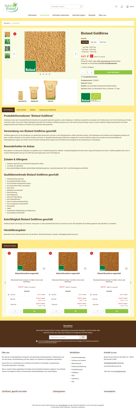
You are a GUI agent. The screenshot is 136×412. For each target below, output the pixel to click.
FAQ (72, 381)
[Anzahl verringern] (83, 72)
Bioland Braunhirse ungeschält (27, 273)
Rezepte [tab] (32, 110)
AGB (80, 341)
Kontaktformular (120, 371)
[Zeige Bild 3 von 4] (46, 74)
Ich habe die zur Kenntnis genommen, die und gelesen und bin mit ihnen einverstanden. (68, 341)
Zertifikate (74, 372)
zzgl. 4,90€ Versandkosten (102, 61)
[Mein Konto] (121, 6)
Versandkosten (63, 405)
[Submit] (83, 337)
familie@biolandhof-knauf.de (114, 363)
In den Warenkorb (113, 72)
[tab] (8, 110)
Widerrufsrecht (76, 363)
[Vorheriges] (14, 54)
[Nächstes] (75, 54)
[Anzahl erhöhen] (91, 72)
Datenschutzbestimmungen (53, 341)
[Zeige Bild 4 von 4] (49, 74)
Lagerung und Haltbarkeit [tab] (47, 110)
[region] (40, 53)
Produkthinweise (89, 341)
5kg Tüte (93, 42)
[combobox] (64, 7)
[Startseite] (33, 15)
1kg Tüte (85, 42)
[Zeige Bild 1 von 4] (40, 74)
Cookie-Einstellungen (78, 357)
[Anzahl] (87, 72)
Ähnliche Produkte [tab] (10, 246)
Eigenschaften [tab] (21, 110)
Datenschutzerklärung (78, 366)
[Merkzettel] (116, 6)
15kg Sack (102, 42)
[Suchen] (81, 7)
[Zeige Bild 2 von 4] (43, 74)
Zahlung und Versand (78, 360)
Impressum (75, 378)
